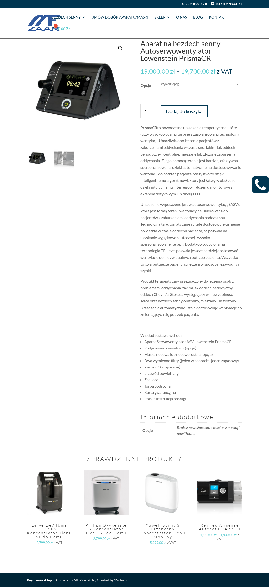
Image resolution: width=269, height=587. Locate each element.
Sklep (160, 17)
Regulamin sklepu (40, 580)
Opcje (146, 85)
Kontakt (217, 17)
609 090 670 (196, 4)
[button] (120, 48)
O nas (181, 17)
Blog (198, 17)
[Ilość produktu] (147, 111)
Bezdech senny (66, 17)
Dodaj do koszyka (184, 111)
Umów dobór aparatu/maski (120, 17)
